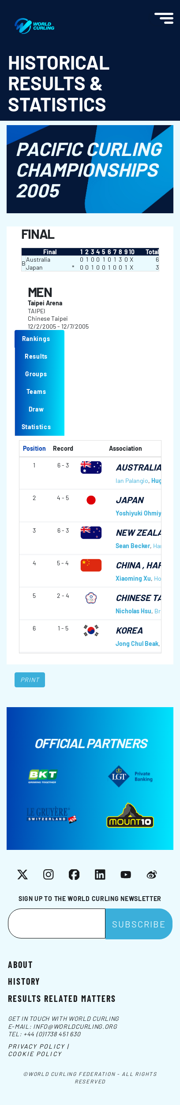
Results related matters (62, 998)
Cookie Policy (35, 1053)
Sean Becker (133, 545)
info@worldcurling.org (75, 1026)
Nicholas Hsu (133, 611)
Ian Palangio (132, 480)
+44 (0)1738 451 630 (51, 1034)
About (20, 964)
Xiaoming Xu (133, 578)
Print (30, 679)
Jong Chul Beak (137, 643)
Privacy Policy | (38, 1046)
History (24, 981)
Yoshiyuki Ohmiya (140, 513)
